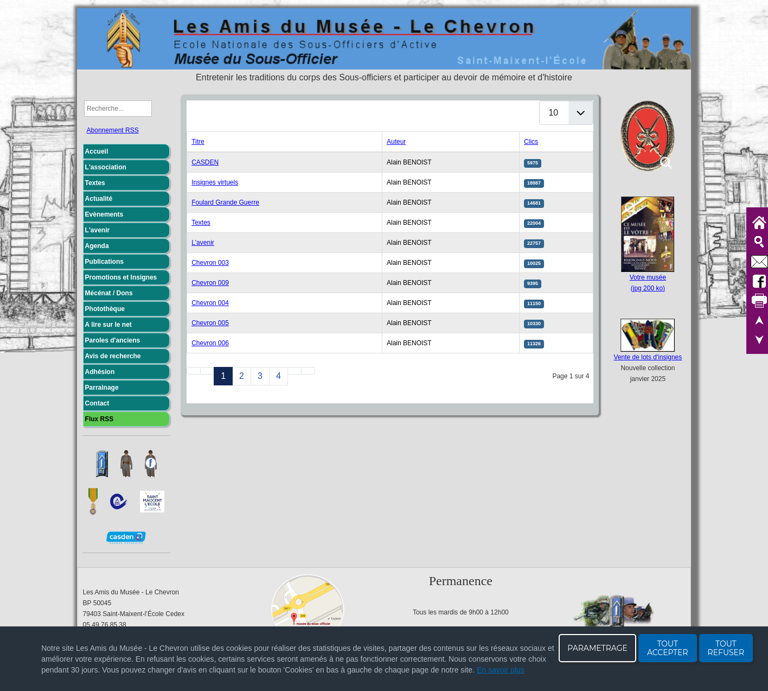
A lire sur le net (108, 324)
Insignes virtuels (214, 182)
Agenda (97, 246)
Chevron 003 (210, 263)
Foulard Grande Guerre (225, 202)
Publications (104, 261)
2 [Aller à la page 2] (241, 376)
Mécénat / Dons (109, 293)
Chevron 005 (210, 323)
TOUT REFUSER (726, 648)
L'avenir (97, 230)
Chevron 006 (210, 343)
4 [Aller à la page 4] (278, 376)
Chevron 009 (210, 283)
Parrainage (102, 387)
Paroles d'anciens (112, 340)
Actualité (99, 198)
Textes (95, 183)
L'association (105, 167)
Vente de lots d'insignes (648, 357)
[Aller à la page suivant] (294, 371)
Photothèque (105, 309)
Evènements (104, 214)
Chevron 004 (210, 303)
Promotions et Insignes (121, 277)
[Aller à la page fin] (308, 371)
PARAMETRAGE (597, 648)
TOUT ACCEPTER (667, 648)
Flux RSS (99, 419)
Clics (531, 141)
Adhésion (100, 372)
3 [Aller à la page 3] (260, 376)
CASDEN (205, 162)
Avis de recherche (113, 356)
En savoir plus (500, 669)
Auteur (396, 141)
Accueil (96, 151)
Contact (97, 403)
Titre (197, 141)
